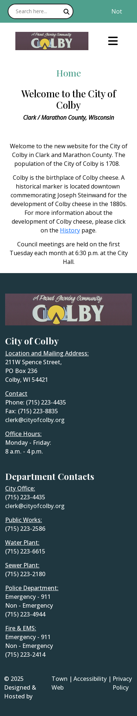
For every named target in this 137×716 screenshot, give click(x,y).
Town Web (60, 683)
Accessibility (90, 679)
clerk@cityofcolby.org (35, 420)
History (70, 230)
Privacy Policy (122, 683)
